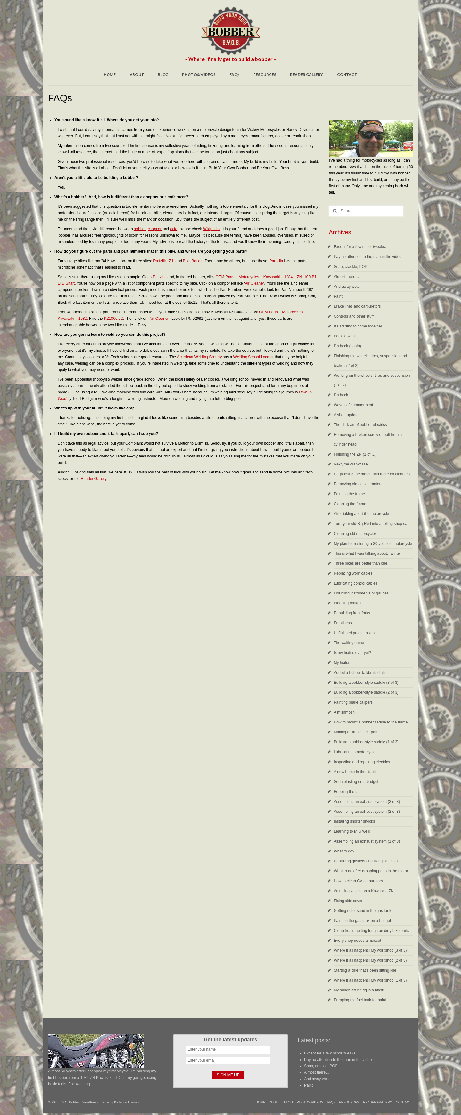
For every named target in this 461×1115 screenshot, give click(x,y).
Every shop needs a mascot (357, 940)
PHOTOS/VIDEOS (198, 74)
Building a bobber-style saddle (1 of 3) (366, 742)
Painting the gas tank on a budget (362, 920)
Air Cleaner (254, 283)
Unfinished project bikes (354, 633)
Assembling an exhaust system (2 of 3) (367, 811)
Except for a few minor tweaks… (361, 247)
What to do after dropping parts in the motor (371, 871)
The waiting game (349, 643)
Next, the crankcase (351, 464)
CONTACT (347, 74)
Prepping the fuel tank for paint (360, 1000)
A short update (346, 415)
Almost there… (346, 276)
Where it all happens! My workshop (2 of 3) (370, 960)
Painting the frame (349, 494)
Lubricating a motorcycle (355, 752)
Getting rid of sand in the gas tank (362, 911)
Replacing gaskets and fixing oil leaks (366, 861)
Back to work (345, 336)
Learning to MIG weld (352, 831)
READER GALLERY (306, 74)
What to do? (344, 851)
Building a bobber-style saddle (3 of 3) (366, 682)
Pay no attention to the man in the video (367, 257)
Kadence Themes (126, 1102)
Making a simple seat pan (355, 732)
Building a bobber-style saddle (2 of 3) (366, 692)
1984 (289, 277)
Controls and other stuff (354, 316)
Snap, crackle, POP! (351, 266)
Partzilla (160, 261)
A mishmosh (344, 712)
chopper (154, 229)
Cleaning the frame (350, 504)
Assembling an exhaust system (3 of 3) (367, 801)
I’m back (341, 395)
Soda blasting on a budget (356, 782)
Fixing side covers (349, 901)
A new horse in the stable (355, 772)
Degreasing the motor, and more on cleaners (372, 474)
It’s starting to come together (358, 326)
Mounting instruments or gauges (361, 593)
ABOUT (137, 74)
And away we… (347, 286)
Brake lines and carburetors (357, 306)
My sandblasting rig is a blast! (359, 990)
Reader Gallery (93, 478)
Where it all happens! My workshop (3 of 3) (370, 950)
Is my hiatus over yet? (352, 652)
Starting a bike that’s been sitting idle (365, 970)
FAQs (234, 74)
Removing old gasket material (359, 484)
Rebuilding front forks (352, 613)
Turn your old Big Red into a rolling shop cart (372, 523)
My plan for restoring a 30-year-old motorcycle (373, 543)
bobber (140, 229)
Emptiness (343, 623)
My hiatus (342, 662)
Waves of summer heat (353, 405)
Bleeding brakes (347, 603)
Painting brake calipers (353, 702)
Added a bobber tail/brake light (360, 672)
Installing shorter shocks (354, 821)
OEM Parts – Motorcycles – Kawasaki (247, 277)
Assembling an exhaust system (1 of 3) (367, 841)
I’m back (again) (347, 346)
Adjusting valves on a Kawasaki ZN (364, 891)
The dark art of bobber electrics (360, 425)
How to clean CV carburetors (358, 881)
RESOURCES (264, 74)
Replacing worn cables (353, 573)
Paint (338, 296)
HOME (110, 74)
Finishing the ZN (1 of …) (355, 454)
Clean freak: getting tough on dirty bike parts (371, 930)
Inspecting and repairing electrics (362, 762)
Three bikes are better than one (360, 563)
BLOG (163, 74)
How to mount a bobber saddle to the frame (371, 722)
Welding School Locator (253, 357)
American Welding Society (199, 357)
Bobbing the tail (347, 791)
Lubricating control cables (355, 583)
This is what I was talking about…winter (367, 553)
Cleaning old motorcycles (355, 533)
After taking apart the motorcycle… (363, 514)
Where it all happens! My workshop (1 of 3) (370, 980)
